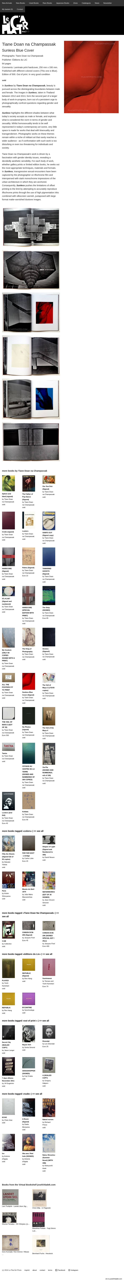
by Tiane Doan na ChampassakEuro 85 (48, 613)
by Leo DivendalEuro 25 (48, 1043)
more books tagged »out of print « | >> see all (25, 1020)
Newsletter (107, 3)
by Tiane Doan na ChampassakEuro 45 (8, 818)
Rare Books (47, 3)
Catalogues (86, 3)
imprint (26, 1270)
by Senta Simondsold (28, 1047)
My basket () (7, 9)
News (97, 3)
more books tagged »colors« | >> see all (23, 831)
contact (42, 1270)
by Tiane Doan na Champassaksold (8, 499)
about (34, 1270)
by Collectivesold (7, 943)
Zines (75, 3)
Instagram (73, 1270)
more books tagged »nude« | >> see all (22, 1094)
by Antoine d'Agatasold (28, 1159)
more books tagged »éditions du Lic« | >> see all (27, 954)
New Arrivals (7, 3)
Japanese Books (62, 3)
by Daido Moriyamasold (26, 1124)
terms (50, 1270)
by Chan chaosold (7, 1120)
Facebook (60, 1270)
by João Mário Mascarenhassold (28, 894)
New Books (20, 3)
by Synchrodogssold (28, 1010)
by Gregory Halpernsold (46, 1080)
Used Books (34, 3)
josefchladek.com (116, 1279)
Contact (20, 9)
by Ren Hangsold (7, 1010)
